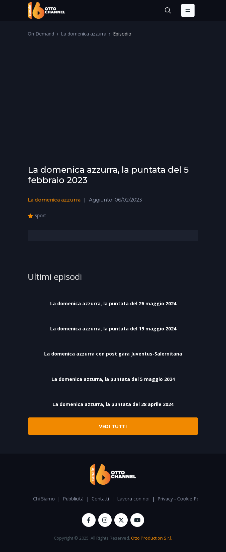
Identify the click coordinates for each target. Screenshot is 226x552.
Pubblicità (73, 498)
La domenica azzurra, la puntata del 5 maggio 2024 (113, 379)
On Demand (41, 33)
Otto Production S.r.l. (151, 538)
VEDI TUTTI (113, 426)
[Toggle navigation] (188, 10)
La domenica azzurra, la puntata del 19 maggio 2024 (113, 328)
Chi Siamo (44, 498)
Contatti (100, 498)
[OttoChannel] (46, 10)
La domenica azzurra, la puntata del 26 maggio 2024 (113, 303)
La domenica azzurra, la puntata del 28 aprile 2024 (113, 404)
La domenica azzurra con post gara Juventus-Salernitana (113, 353)
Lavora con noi (133, 498)
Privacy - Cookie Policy (181, 498)
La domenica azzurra (83, 33)
